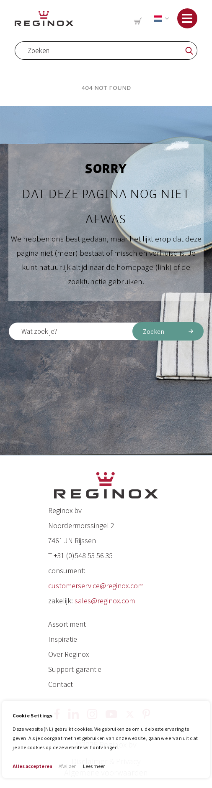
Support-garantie (74, 669)
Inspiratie (62, 639)
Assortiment (67, 624)
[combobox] (106, 50)
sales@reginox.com (105, 600)
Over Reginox (68, 654)
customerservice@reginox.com (96, 585)
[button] (159, 18)
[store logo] (44, 18)
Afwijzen (68, 766)
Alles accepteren (32, 766)
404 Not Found (106, 88)
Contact (60, 684)
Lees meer (94, 766)
